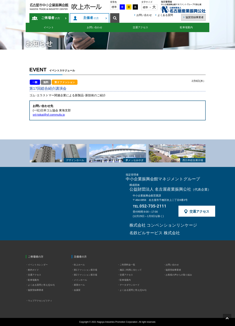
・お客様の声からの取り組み (177, 275)
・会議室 (76, 290)
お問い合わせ (94, 27)
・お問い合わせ (171, 264)
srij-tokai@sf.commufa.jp (49, 114)
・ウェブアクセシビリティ (39, 300)
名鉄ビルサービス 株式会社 (154, 233)
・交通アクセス (33, 275)
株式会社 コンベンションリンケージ (163, 225)
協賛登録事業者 (195, 17)
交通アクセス (140, 27)
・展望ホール (78, 285)
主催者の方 (80, 256)
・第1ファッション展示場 (84, 270)
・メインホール (79, 280)
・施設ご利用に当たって (130, 270)
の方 (50, 18)
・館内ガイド (32, 270)
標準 (114, 7)
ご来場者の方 (35, 256)
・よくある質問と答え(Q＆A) (40, 285)
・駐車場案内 (32, 280)
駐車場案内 (186, 27)
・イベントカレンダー (37, 264)
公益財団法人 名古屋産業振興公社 (170, 189)
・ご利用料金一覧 (126, 264)
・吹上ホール (78, 264)
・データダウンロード (129, 285)
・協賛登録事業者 (34, 290)
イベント (49, 27)
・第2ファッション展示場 (84, 275)
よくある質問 (165, 15)
